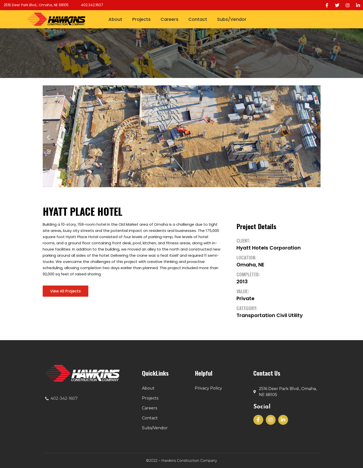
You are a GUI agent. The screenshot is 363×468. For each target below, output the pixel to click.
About (115, 19)
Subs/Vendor (231, 19)
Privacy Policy (208, 388)
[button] (48, 137)
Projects (141, 19)
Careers (169, 19)
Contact (197, 19)
